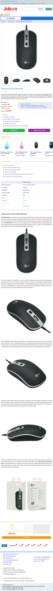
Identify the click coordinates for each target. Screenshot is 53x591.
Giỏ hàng (49, 9)
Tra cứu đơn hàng (32, 3)
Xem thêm (26, 205)
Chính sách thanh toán (8, 558)
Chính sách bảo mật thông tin (9, 556)
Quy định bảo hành (7, 564)
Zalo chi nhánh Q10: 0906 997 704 (41, 559)
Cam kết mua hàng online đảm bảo (19, 3)
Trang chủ (4, 22)
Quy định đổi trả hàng (5, 3)
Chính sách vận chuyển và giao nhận (11, 554)
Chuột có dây (11, 21)
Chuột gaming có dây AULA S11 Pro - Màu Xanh (7, 153)
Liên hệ (38, 3)
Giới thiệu (43, 3)
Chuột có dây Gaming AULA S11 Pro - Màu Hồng (22, 153)
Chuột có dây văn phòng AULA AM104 (36, 153)
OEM (8, 104)
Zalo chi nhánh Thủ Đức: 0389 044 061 (42, 557)
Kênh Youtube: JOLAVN (39, 561)
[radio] (6, 531)
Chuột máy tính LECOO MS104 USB (24, 21)
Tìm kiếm (41, 9)
